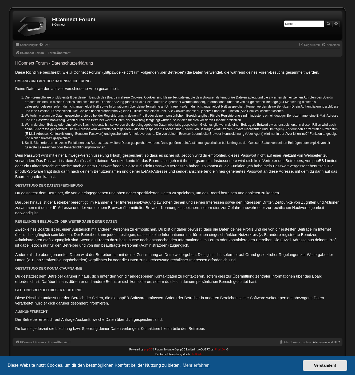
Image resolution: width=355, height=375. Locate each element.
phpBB (148, 349)
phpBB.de (196, 354)
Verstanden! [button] (325, 365)
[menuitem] (44, 45)
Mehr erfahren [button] (196, 365)
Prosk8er (220, 349)
